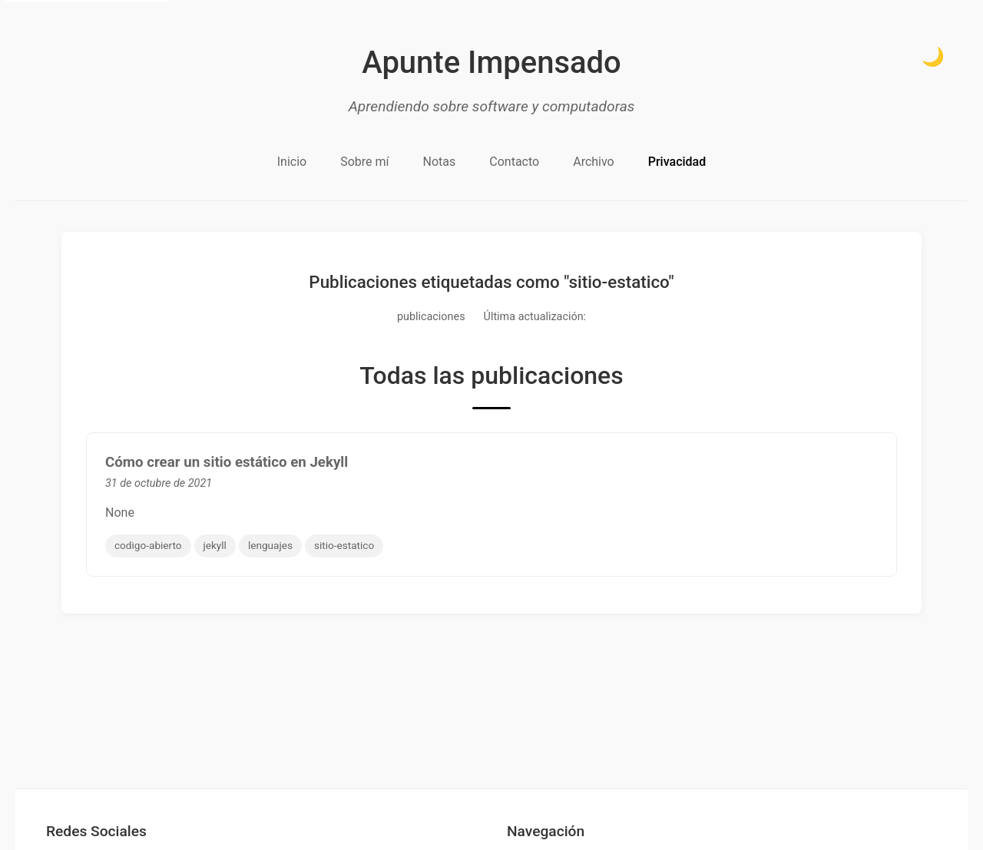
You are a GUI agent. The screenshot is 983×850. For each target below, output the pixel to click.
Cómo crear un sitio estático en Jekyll (226, 462)
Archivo (593, 161)
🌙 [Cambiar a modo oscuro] (933, 56)
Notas (439, 161)
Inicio (291, 161)
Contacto (514, 161)
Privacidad (677, 161)
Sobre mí (364, 161)
